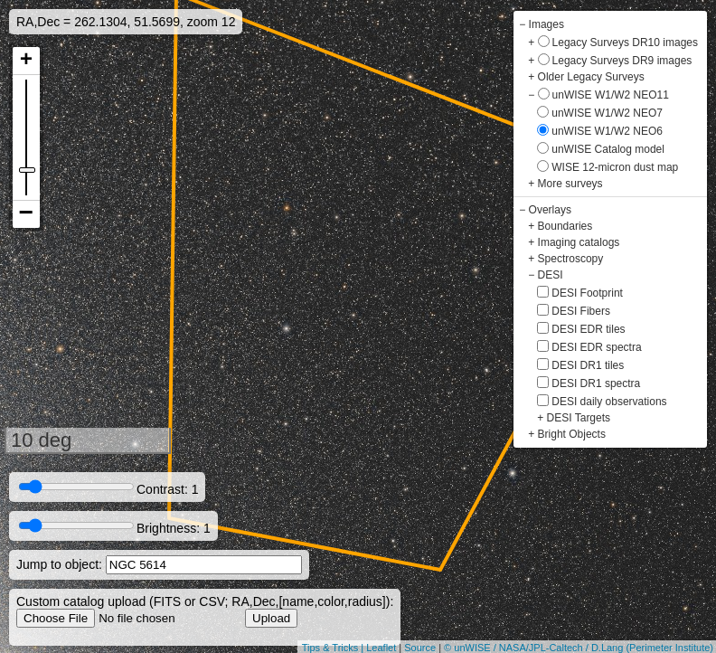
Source (420, 647)
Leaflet (381, 647)
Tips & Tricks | (334, 647)
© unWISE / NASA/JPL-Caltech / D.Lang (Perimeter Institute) (578, 647)
